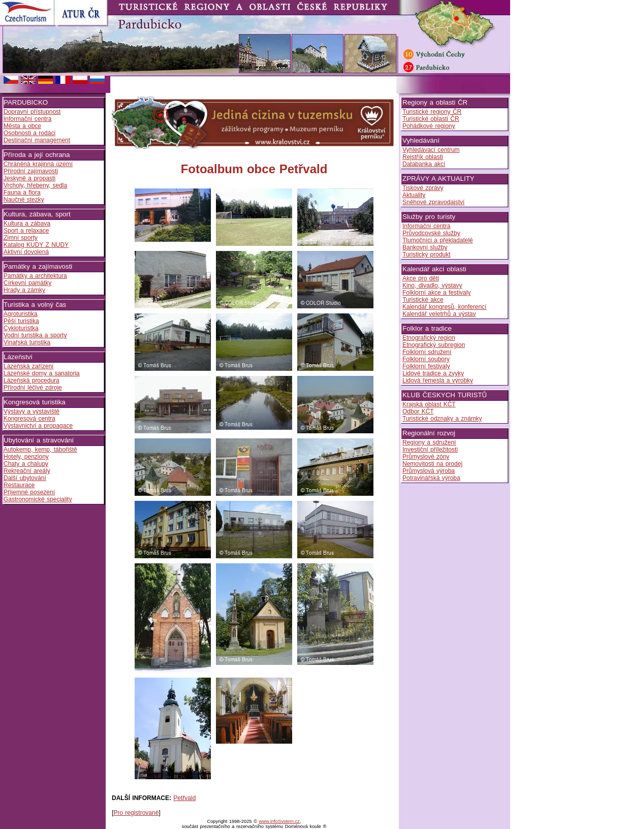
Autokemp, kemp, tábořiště (40, 449)
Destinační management (37, 140)
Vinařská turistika (27, 342)
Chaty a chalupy (26, 463)
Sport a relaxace (26, 230)
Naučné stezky (24, 199)
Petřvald (184, 798)
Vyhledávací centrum (431, 149)
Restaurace (19, 485)
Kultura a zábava (27, 223)
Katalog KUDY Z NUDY (36, 244)
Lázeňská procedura (31, 380)
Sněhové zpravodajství (433, 202)
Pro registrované (136, 812)
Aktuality (413, 195)
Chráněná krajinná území (38, 164)
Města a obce (22, 126)
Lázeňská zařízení (28, 366)
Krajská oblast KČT (429, 404)
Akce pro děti (420, 278)
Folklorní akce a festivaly (436, 292)
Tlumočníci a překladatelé (437, 240)
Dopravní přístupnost (32, 111)
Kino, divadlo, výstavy (432, 285)
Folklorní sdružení (426, 352)
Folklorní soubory (426, 359)
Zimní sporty (21, 237)
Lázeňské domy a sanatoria (42, 373)
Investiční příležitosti (430, 449)
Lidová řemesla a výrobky (437, 380)
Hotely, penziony (26, 456)
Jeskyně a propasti (29, 178)
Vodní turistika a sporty (35, 335)
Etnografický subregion (433, 344)
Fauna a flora (22, 192)
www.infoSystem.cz (279, 821)
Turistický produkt (426, 254)
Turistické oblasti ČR (430, 118)
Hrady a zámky (24, 290)
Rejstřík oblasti (422, 157)
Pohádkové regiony (428, 126)
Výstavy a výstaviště (31, 411)
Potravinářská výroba (431, 478)
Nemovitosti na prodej (432, 463)
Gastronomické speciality (38, 499)
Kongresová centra (29, 418)
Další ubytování (25, 478)
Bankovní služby (424, 247)
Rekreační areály (27, 470)
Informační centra (27, 118)
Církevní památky (27, 282)
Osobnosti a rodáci (29, 133)
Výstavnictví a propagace (38, 425)
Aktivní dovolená (26, 252)
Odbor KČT (418, 411)
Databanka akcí (423, 164)
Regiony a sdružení (429, 442)
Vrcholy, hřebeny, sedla (35, 185)
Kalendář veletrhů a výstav (439, 313)
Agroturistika (21, 313)
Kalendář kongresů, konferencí (444, 306)
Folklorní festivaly (426, 366)
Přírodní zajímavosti (31, 171)
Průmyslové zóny (425, 456)
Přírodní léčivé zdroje (33, 387)
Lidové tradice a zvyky (433, 373)
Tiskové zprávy (423, 188)
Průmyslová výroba (428, 470)
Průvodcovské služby (431, 233)
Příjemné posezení (29, 492)
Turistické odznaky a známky (442, 418)
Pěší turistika (21, 321)
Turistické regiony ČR (431, 111)
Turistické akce (423, 299)
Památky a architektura (35, 275)
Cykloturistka (21, 328)
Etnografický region (428, 337)
